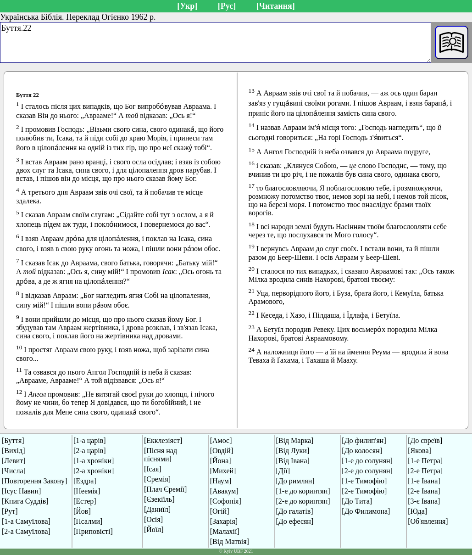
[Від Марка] (295, 440)
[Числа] (14, 471)
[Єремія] (157, 479)
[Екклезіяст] (163, 440)
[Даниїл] (157, 509)
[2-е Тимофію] (364, 491)
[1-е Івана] (424, 481)
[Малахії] (224, 531)
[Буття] (13, 440)
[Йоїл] (154, 529)
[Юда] (417, 511)
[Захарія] (224, 521)
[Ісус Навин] (21, 491)
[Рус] (227, 6)
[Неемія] (86, 491)
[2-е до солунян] (367, 471)
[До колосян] (362, 450)
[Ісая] (152, 469)
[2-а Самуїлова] (26, 531)
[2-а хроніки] (93, 471)
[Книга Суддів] (25, 501)
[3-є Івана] (424, 501)
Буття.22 (215, 42)
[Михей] (223, 471)
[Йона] (220, 461)
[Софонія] (225, 501)
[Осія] (153, 519)
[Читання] (275, 6)
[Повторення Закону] (34, 481)
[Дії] (283, 471)
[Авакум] (224, 491)
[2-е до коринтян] (303, 501)
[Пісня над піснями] (160, 455)
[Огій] (219, 511)
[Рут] (10, 511)
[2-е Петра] (425, 471)
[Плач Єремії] (165, 489)
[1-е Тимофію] (364, 481)
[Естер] (84, 501)
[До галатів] (294, 511)
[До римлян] (295, 481)
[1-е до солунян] (367, 461)
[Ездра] (84, 481)
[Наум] (220, 481)
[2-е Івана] (424, 491)
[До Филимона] (366, 511)
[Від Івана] (293, 461)
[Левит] (14, 461)
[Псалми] (87, 521)
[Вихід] (13, 450)
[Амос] (221, 440)
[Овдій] (221, 450)
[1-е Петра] (425, 461)
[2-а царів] (89, 450)
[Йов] (82, 511)
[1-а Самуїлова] (26, 521)
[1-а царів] (89, 440)
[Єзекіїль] (159, 499)
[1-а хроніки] (93, 461)
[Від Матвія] (229, 541)
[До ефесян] (295, 521)
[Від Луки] (293, 450)
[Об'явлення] (428, 521)
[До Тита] (357, 501)
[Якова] (419, 450)
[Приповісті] (93, 531)
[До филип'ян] (364, 440)
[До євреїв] (425, 440)
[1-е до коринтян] (303, 491)
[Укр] (187, 6)
